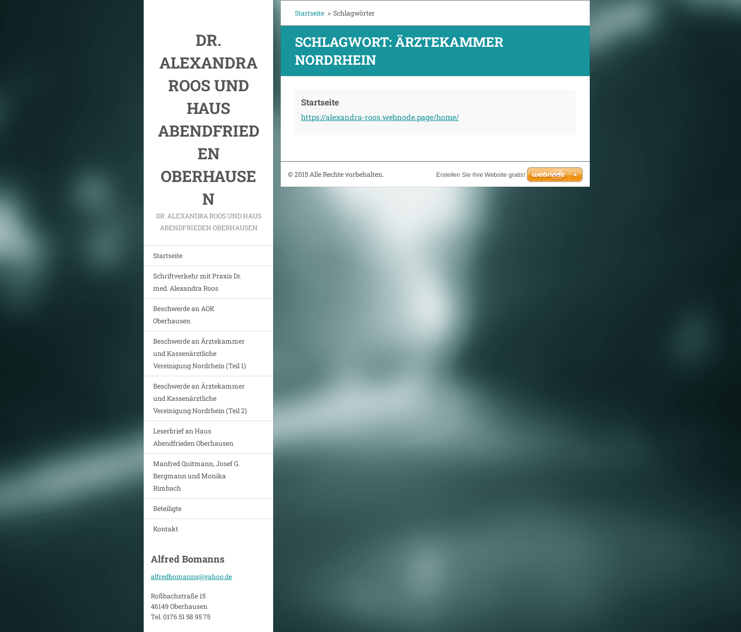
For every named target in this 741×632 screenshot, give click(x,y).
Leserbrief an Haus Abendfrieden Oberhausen (193, 437)
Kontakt (165, 528)
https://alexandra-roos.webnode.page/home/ (380, 117)
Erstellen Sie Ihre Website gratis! (480, 174)
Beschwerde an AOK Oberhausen (184, 314)
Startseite (167, 255)
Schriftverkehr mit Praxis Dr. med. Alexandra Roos (197, 282)
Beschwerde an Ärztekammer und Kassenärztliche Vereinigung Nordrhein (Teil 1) (199, 353)
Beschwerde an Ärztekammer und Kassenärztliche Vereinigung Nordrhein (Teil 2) (200, 398)
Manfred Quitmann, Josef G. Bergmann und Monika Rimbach (196, 476)
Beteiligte (167, 508)
